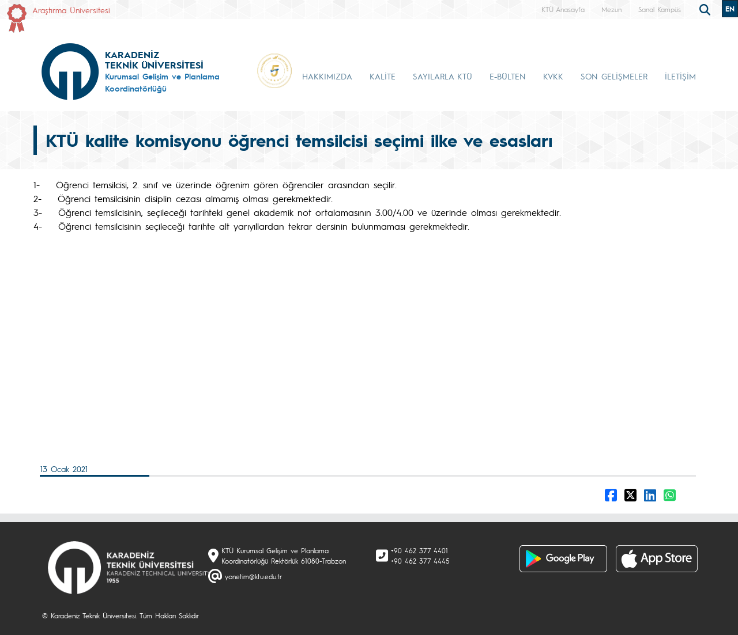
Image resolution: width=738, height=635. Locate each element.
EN (730, 8)
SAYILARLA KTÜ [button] (442, 76)
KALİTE (383, 76)
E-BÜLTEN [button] (508, 76)
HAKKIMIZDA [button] (327, 76)
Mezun (611, 9)
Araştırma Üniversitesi (71, 10)
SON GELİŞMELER (614, 76)
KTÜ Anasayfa (563, 9)
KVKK (553, 76)
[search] (706, 8)
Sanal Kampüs (659, 9)
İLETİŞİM (680, 76)
